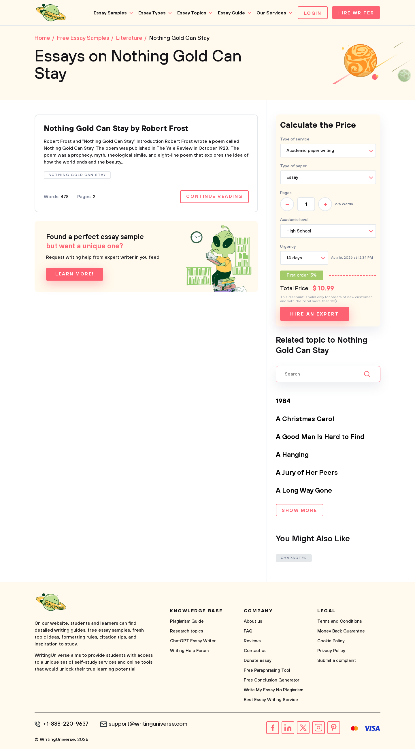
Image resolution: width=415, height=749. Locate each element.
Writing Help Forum (189, 651)
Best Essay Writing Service (271, 700)
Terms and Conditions (339, 622)
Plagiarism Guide (187, 622)
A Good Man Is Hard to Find (321, 437)
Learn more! (74, 275)
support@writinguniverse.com (149, 725)
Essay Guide (229, 13)
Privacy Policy (331, 651)
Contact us (255, 651)
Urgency (288, 247)
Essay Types (150, 13)
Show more (300, 511)
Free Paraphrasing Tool (267, 671)
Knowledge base (196, 611)
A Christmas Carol (305, 419)
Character (294, 558)
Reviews (252, 641)
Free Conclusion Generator (271, 681)
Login (311, 13)
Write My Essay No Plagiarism (273, 690)
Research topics (186, 632)
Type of (293, 166)
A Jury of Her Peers (307, 473)
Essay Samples (108, 13)
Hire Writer (355, 13)
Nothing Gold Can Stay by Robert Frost (120, 129)
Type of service (295, 139)
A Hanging (293, 455)
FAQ (248, 632)
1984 (283, 401)
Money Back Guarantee (341, 632)
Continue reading (214, 198)
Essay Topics (190, 13)
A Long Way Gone (304, 491)
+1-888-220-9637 (66, 725)
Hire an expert (314, 315)
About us (253, 622)
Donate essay (257, 661)
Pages (286, 193)
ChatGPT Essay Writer (193, 641)
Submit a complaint (336, 661)
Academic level (294, 220)
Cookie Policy (331, 641)
